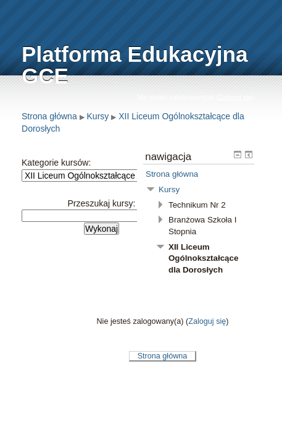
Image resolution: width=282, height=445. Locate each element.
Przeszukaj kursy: (102, 203)
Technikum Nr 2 (197, 205)
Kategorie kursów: (56, 162)
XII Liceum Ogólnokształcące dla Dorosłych (203, 258)
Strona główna (49, 116)
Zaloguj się (235, 97)
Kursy (98, 116)
